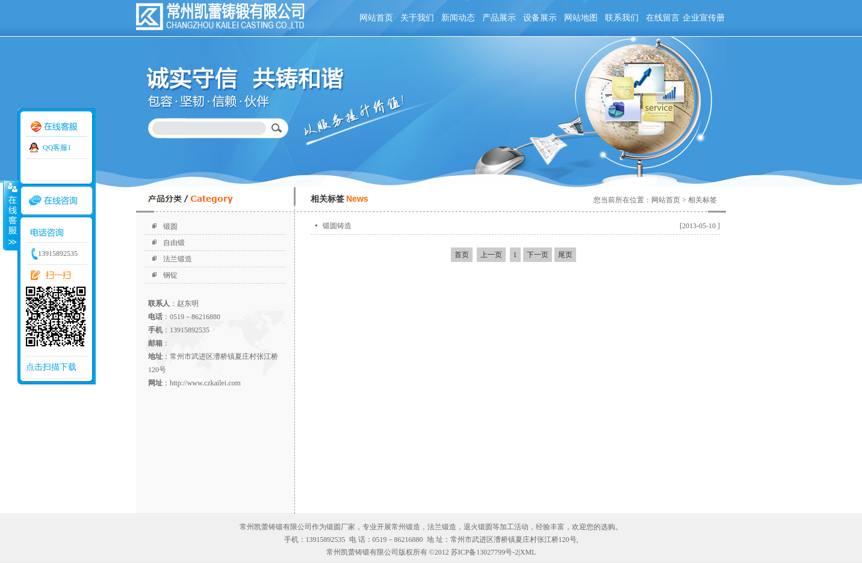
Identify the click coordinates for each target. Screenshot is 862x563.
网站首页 (376, 17)
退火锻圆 (478, 527)
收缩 (10, 214)
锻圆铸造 (337, 226)
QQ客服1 (57, 147)
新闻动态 (458, 17)
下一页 (537, 254)
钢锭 (170, 275)
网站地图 (581, 17)
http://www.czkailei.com (205, 383)
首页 (461, 254)
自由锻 (174, 242)
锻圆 (170, 226)
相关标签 (702, 200)
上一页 (491, 254)
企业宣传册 (704, 17)
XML (528, 552)
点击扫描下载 (51, 367)
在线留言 (663, 17)
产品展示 (499, 17)
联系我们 (622, 17)
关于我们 (417, 17)
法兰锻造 (177, 259)
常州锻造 (405, 527)
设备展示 (540, 17)
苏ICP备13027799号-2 (485, 552)
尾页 (565, 254)
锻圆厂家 (340, 527)
